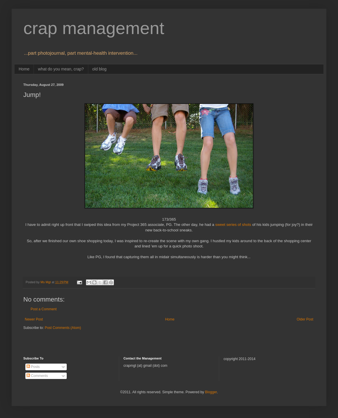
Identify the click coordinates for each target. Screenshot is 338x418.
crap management (93, 28)
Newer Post (34, 319)
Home (24, 69)
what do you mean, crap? (61, 69)
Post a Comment (44, 309)
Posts (33, 367)
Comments (37, 376)
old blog (99, 69)
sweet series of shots (233, 224)
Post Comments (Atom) (63, 328)
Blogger (211, 392)
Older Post (305, 319)
